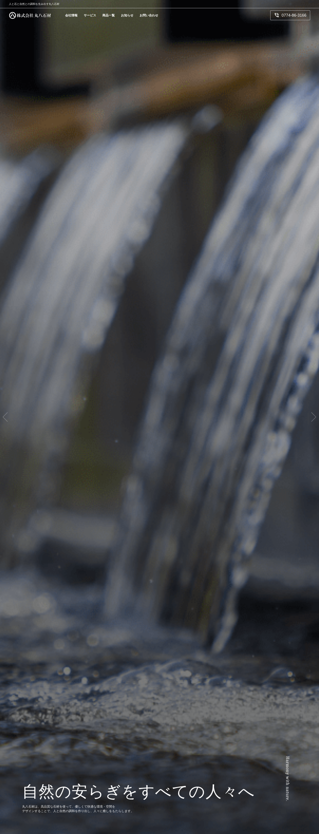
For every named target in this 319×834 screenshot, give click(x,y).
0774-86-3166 (290, 15)
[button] (5, 417)
